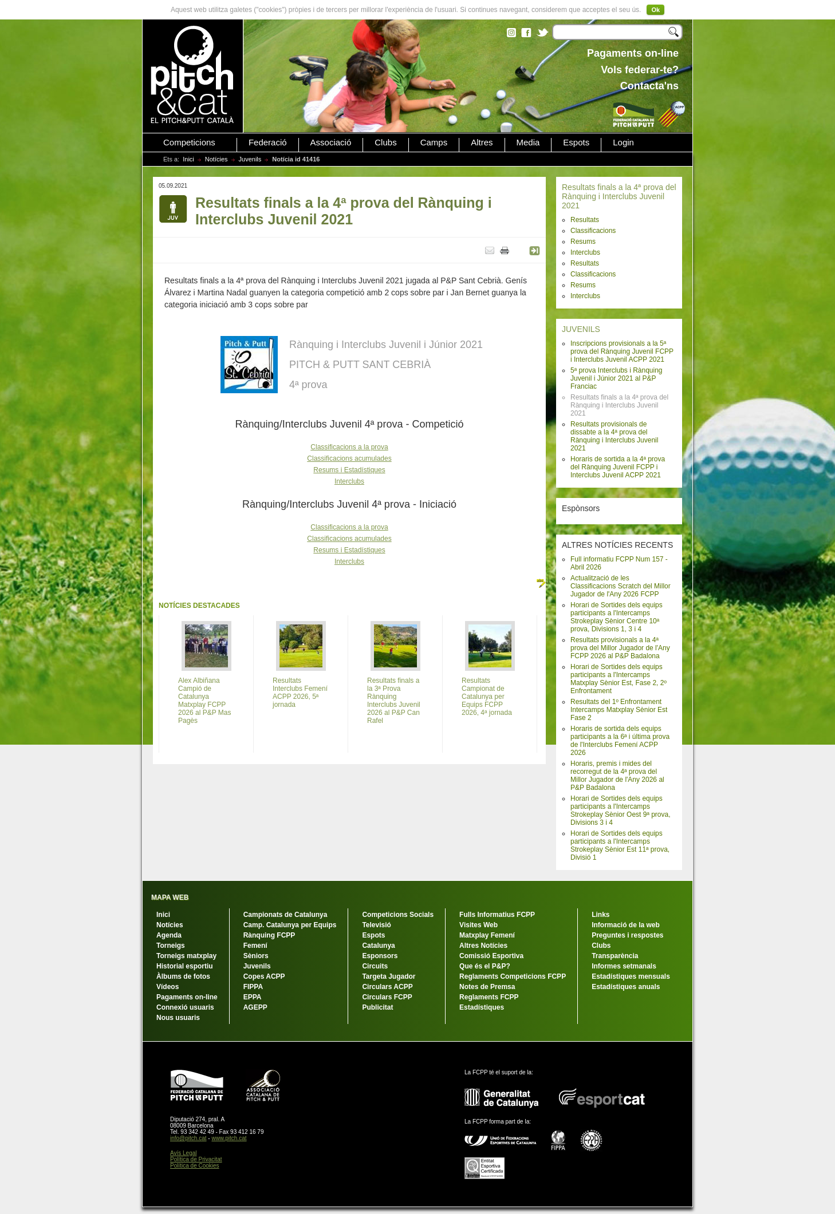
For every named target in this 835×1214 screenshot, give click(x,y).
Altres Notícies (483, 946)
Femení (255, 946)
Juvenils (250, 159)
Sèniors (256, 956)
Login (623, 142)
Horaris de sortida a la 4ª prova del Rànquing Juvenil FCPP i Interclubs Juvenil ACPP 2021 (617, 467)
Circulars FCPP (387, 997)
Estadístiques (481, 1007)
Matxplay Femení (487, 935)
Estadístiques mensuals (631, 976)
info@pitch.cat (188, 1138)
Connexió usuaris (185, 1007)
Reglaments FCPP (488, 997)
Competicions (189, 142)
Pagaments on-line (187, 997)
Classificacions (593, 231)
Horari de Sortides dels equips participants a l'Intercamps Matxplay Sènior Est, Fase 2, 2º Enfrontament (618, 679)
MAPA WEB (169, 897)
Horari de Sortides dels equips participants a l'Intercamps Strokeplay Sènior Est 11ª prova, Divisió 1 (619, 845)
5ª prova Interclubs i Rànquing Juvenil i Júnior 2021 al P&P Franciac (616, 378)
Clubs (385, 142)
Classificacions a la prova (349, 447)
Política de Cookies (194, 1165)
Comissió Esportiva (491, 956)
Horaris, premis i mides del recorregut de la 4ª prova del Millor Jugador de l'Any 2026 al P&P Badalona (617, 776)
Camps (434, 142)
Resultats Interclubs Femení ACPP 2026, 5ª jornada (300, 693)
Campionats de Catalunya (285, 915)
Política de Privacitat (196, 1159)
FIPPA (253, 987)
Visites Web (478, 925)
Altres (482, 142)
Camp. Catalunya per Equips (290, 925)
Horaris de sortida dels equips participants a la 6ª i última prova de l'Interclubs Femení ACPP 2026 (619, 741)
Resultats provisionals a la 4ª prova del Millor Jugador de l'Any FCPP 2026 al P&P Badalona (620, 648)
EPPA (252, 997)
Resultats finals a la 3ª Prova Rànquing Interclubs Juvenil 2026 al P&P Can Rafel (393, 701)
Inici (188, 159)
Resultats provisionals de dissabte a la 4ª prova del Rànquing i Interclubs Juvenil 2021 (614, 436)
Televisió (376, 925)
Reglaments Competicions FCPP (512, 976)
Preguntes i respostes (627, 935)
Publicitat (377, 1007)
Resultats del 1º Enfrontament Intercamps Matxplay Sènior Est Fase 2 (618, 710)
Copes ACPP (264, 976)
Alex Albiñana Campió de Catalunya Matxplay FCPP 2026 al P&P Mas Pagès (204, 701)
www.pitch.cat (228, 1138)
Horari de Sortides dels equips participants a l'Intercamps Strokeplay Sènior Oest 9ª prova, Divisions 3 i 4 (620, 810)
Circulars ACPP (387, 987)
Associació (331, 142)
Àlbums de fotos (183, 976)
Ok (655, 9)
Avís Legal (183, 1153)
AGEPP (255, 1007)
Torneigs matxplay (186, 956)
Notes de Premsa (487, 987)
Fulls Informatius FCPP (497, 915)
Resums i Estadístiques (349, 470)
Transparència (615, 956)
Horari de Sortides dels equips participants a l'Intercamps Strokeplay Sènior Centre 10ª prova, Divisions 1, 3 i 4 (616, 617)
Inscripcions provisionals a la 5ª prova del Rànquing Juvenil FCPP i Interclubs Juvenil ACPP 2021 (621, 351)
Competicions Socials (398, 915)
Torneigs (170, 946)
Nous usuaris (178, 1018)
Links (600, 915)
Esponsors (379, 956)
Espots (576, 142)
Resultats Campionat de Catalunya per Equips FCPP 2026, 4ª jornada (487, 697)
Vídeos (167, 987)
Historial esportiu (184, 966)
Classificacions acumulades (349, 458)
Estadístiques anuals (626, 987)
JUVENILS (581, 329)
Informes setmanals (624, 966)
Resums (583, 242)
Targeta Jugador (388, 976)
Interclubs (585, 252)
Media (528, 142)
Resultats (584, 220)
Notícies (216, 159)
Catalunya (378, 946)
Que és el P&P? (484, 966)
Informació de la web (626, 925)
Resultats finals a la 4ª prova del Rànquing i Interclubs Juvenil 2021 (619, 196)
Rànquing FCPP (269, 935)
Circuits (375, 966)
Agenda (169, 935)
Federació (268, 142)
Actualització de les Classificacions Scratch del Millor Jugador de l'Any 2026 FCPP (620, 586)
